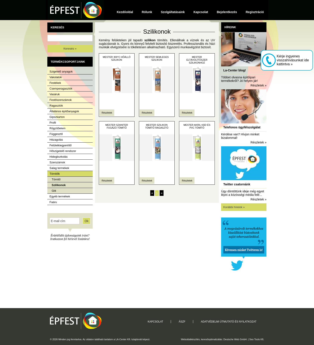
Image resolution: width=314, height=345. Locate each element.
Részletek (107, 112)
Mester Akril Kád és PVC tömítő (196, 126)
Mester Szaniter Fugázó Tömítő (116, 126)
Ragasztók (56, 105)
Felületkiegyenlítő (60, 145)
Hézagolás (56, 139)
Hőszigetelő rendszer (62, 151)
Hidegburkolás (58, 156)
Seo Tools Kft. (256, 339)
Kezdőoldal (125, 12)
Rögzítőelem (57, 128)
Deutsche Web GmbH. (235, 339)
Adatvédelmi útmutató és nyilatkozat (228, 321)
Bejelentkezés (227, 12)
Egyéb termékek (59, 196)
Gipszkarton (57, 117)
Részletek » (258, 85)
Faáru (53, 202)
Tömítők (54, 173)
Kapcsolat (200, 12)
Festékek (55, 83)
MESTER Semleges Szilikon (157, 58)
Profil (52, 122)
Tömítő (56, 179)
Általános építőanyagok (64, 111)
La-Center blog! (234, 70)
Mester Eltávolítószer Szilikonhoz (196, 60)
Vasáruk (54, 94)
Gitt (54, 190)
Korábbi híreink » (234, 207)
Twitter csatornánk (236, 184)
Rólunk (147, 12)
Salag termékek (59, 168)
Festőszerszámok (60, 100)
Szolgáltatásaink (173, 12)
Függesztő (56, 134)
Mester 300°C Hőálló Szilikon (116, 58)
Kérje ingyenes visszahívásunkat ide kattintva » (293, 60)
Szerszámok (57, 162)
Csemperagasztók (60, 88)
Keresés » (70, 48)
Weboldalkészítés (190, 339)
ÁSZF (182, 321)
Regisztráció (255, 12)
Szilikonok (59, 185)
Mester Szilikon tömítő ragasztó (156, 126)
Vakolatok (55, 77)
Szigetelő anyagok (61, 71)
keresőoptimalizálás (211, 339)
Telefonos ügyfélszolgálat (241, 127)
